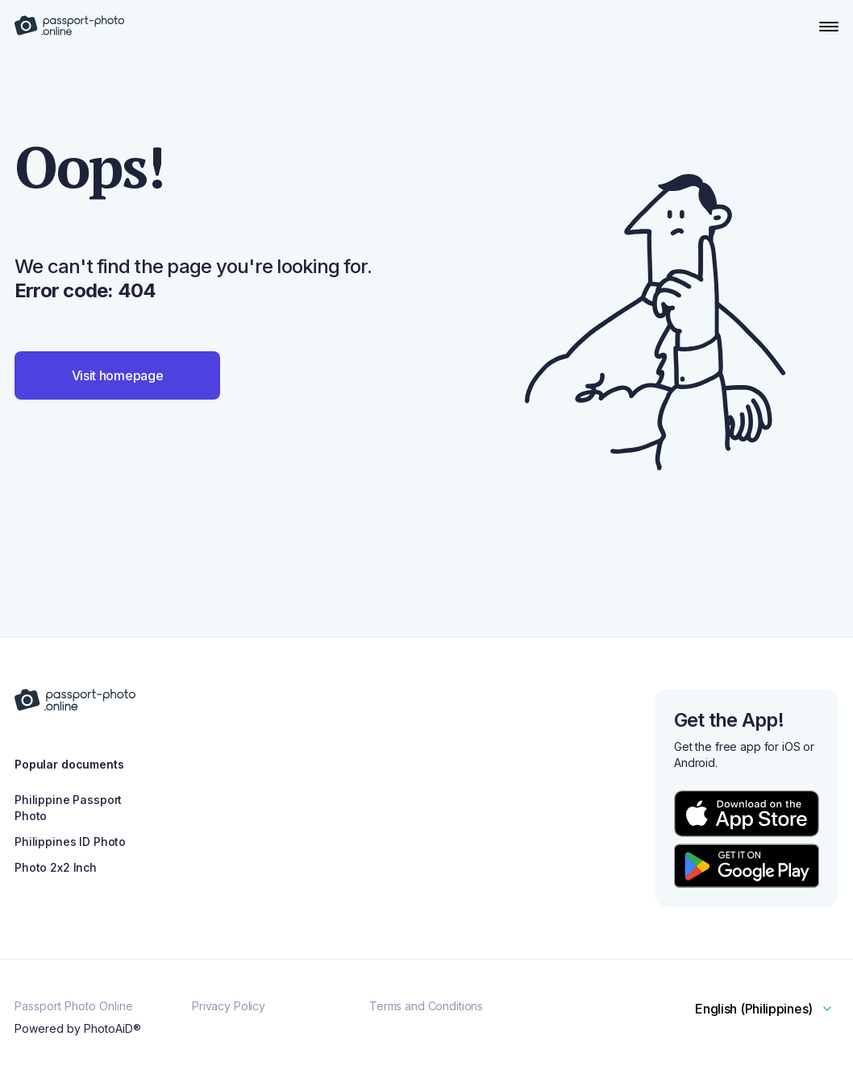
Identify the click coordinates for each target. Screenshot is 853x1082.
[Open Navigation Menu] (828, 26)
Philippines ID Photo (70, 841)
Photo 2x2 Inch (56, 867)
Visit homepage (118, 375)
